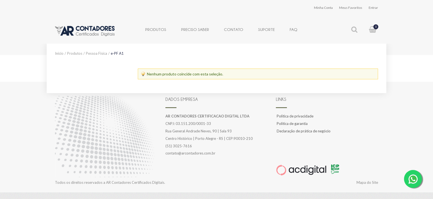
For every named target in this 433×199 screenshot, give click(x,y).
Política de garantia (292, 123)
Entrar (373, 8)
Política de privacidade (295, 116)
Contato (233, 29)
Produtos (155, 29)
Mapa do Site (367, 182)
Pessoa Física (96, 53)
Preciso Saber (195, 29)
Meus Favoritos (350, 8)
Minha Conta (323, 8)
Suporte (266, 29)
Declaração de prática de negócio (304, 131)
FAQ (293, 29)
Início (59, 53)
